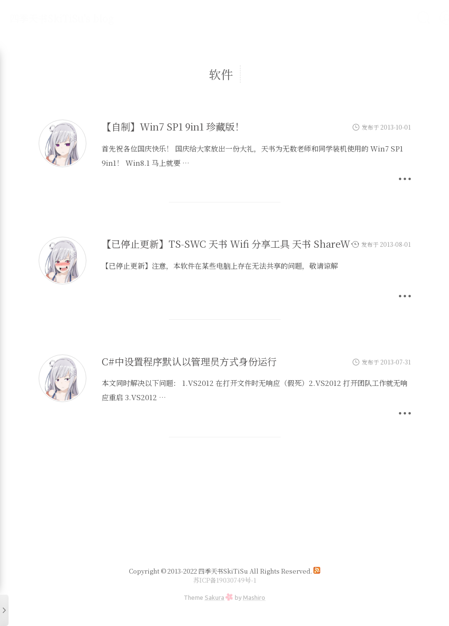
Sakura (214, 597)
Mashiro (254, 597)
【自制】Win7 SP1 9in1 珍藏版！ (173, 126)
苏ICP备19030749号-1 (224, 580)
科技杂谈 (209, 17)
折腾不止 (165, 17)
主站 (245, 17)
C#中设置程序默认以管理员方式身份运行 (189, 361)
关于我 (277, 17)
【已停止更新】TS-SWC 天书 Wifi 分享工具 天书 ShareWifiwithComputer (264, 244)
